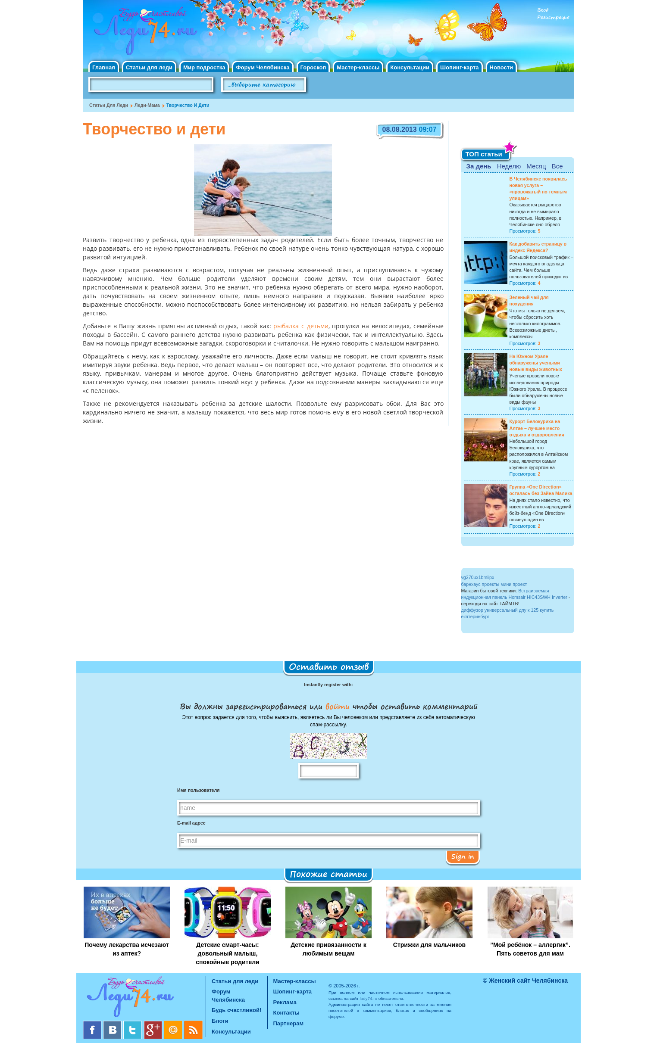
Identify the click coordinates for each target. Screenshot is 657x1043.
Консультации (409, 67)
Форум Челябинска (262, 67)
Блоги (220, 1021)
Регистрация (553, 17)
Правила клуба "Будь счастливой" (542, 87)
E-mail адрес (191, 822)
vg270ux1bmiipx (477, 577)
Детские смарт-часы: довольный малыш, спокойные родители (227, 953)
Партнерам (288, 1023)
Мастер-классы (358, 67)
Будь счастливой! (236, 1010)
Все (557, 166)
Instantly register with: (328, 684)
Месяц (536, 166)
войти (337, 706)
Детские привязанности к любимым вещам (328, 949)
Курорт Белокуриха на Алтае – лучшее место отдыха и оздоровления (537, 428)
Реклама (285, 1002)
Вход (542, 10)
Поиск (330, 85)
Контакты (286, 1012)
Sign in (462, 856)
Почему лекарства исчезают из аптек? (126, 949)
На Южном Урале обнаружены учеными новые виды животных (536, 363)
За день (478, 166)
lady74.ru (368, 998)
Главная (103, 67)
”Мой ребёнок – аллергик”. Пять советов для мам (530, 949)
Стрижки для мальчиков (429, 944)
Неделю (509, 166)
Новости (501, 67)
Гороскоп (313, 67)
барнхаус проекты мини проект (494, 584)
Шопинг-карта (459, 67)
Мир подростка (204, 67)
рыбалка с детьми (300, 327)
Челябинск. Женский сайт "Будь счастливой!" (143, 33)
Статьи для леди (149, 67)
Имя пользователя (198, 790)
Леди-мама (147, 105)
